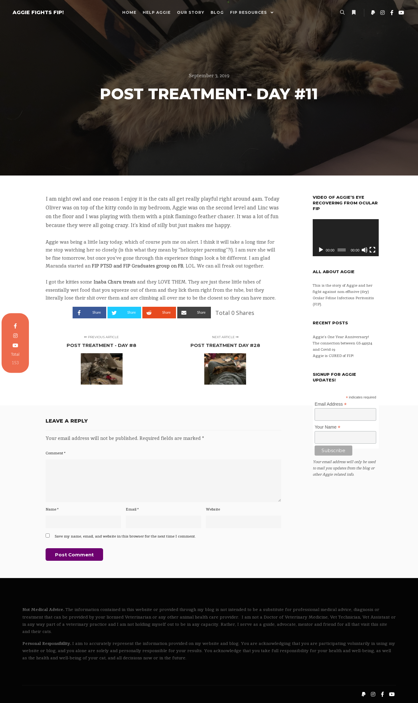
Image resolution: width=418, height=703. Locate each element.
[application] (346, 237)
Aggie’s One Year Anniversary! (341, 336)
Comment (56, 453)
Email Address (331, 404)
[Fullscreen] (372, 250)
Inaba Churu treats (114, 282)
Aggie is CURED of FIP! (333, 355)
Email (132, 509)
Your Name (327, 427)
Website (213, 509)
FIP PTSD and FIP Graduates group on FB (137, 266)
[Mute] (364, 250)
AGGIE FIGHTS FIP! (38, 12)
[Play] (321, 250)
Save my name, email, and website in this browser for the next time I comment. (125, 536)
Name (52, 509)
